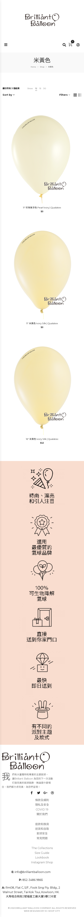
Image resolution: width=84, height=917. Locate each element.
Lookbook (42, 857)
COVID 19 (42, 809)
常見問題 (42, 838)
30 (44, 88)
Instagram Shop (42, 862)
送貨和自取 (42, 828)
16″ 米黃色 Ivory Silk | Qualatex (42, 439)
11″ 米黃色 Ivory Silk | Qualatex (42, 323)
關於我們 (42, 814)
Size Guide (42, 853)
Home (33, 67)
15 (40, 88)
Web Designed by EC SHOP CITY (42, 911)
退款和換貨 (42, 824)
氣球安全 (42, 833)
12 (36, 88)
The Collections (42, 848)
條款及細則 (42, 800)
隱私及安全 (42, 804)
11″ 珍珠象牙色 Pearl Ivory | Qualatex (42, 207)
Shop (42, 67)
